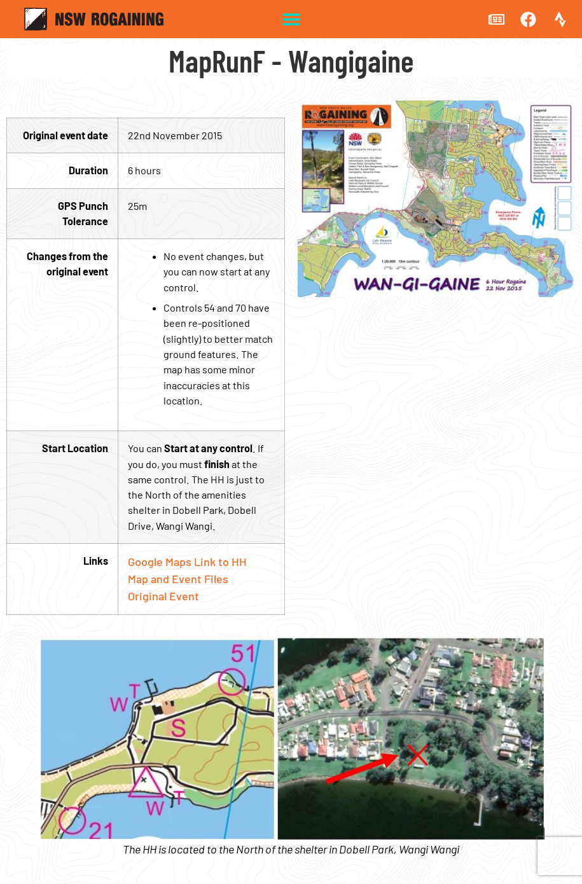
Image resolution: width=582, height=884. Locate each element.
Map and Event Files (178, 579)
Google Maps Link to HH (187, 562)
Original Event (163, 596)
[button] (291, 19)
